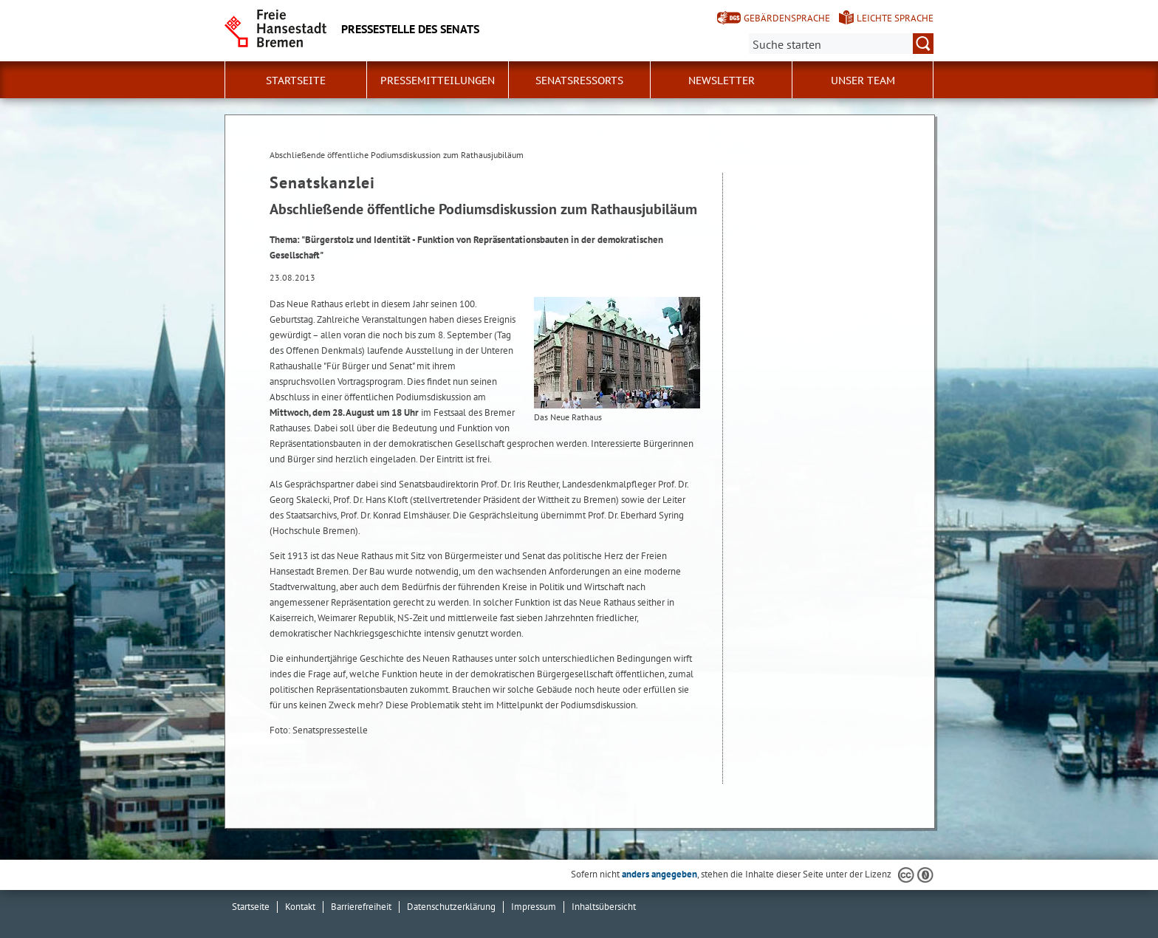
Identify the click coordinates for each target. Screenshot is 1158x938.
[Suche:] (841, 43)
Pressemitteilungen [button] (437, 80)
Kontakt (300, 906)
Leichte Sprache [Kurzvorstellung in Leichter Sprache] (895, 18)
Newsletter (721, 80)
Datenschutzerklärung (451, 906)
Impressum (533, 906)
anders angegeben (659, 874)
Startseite (296, 80)
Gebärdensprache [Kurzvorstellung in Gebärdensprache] (787, 18)
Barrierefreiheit (361, 906)
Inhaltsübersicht (604, 906)
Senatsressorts (579, 80)
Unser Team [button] (863, 80)
